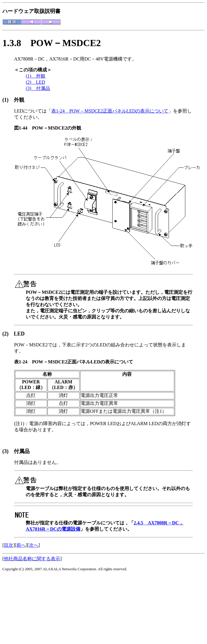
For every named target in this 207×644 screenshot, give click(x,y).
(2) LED (35, 82)
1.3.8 (16, 43)
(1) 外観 (35, 75)
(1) (8, 100)
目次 (8, 545)
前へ (21, 545)
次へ (33, 545)
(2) (8, 334)
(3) (8, 451)
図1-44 (23, 127)
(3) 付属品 (38, 88)
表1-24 (23, 361)
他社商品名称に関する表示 (32, 558)
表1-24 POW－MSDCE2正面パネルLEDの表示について (109, 110)
